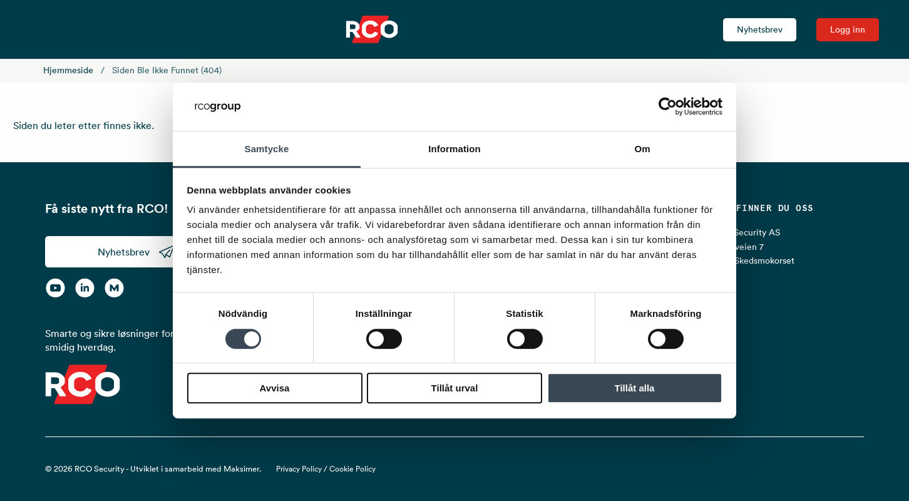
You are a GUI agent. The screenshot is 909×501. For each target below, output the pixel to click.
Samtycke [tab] (267, 148)
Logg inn (847, 29)
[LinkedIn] (84, 287)
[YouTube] (55, 287)
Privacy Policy (299, 468)
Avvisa (275, 388)
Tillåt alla (635, 388)
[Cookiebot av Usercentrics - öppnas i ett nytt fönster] (667, 107)
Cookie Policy (352, 468)
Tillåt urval (454, 388)
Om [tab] (642, 148)
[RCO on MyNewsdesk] (114, 287)
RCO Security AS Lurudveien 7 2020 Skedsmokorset (753, 246)
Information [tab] (454, 148)
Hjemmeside (68, 70)
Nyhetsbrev (760, 29)
